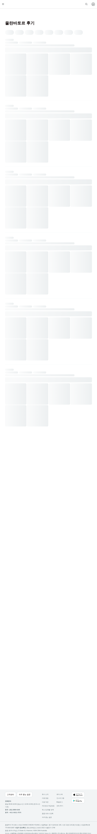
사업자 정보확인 (20, 828)
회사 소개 (45, 794)
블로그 (60, 802)
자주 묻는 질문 (47, 817)
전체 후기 (60, 806)
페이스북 (60, 794)
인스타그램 (60, 798)
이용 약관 (45, 802)
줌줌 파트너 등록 (66, 4)
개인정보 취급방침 (48, 806)
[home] (9, 5)
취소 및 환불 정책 (48, 810)
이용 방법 (45, 798)
